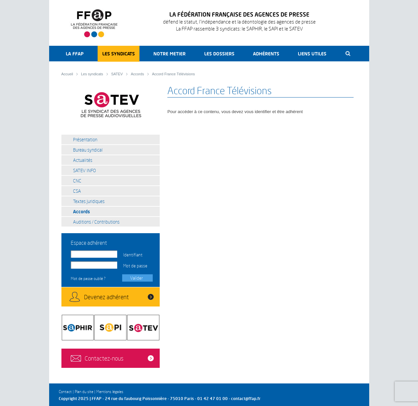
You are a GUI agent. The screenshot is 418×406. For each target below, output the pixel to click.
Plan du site (84, 391)
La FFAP (75, 53)
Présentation (85, 139)
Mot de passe (135, 265)
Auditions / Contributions (96, 222)
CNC (77, 180)
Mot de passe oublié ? (88, 278)
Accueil (67, 74)
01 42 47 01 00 (212, 398)
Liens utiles (312, 53)
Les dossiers (219, 53)
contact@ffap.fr (246, 398)
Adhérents (266, 53)
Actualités (82, 160)
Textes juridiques (89, 201)
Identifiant (132, 254)
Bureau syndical (88, 150)
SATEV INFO (84, 170)
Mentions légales (109, 391)
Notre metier (169, 53)
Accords (137, 74)
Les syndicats (118, 53)
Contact (65, 391)
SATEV (117, 74)
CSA (77, 191)
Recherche (348, 53)
